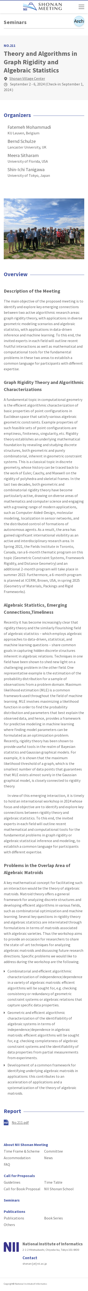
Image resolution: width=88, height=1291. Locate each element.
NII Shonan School (59, 1188)
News (48, 1157)
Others (9, 1224)
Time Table (53, 1182)
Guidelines (12, 1182)
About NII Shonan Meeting (26, 1144)
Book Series (53, 1218)
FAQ (7, 1164)
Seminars (15, 22)
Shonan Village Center (27, 78)
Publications (14, 1211)
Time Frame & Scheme (22, 1151)
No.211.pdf (20, 1122)
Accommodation (17, 1157)
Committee (53, 1151)
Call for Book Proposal (22, 1188)
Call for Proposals (19, 1175)
